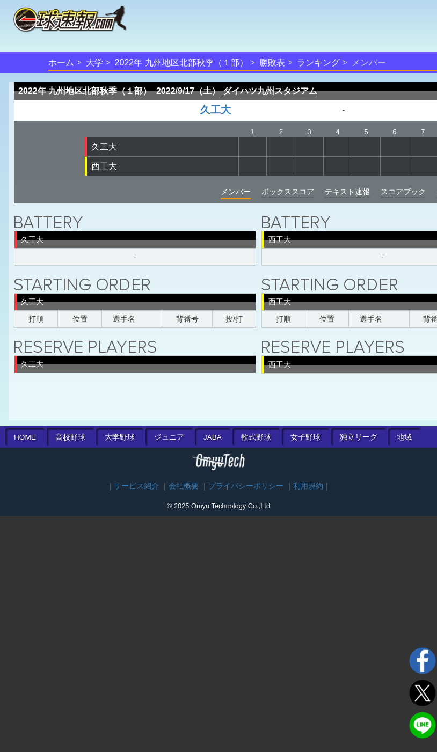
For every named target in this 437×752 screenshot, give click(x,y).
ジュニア (169, 437)
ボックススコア (287, 191)
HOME (25, 437)
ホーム (61, 62)
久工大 (215, 109)
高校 (70, 437)
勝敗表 (272, 62)
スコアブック (403, 191)
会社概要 (184, 486)
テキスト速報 (347, 191)
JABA (212, 437)
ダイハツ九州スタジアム (270, 91)
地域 (404, 437)
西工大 (104, 166)
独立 (358, 437)
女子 (305, 437)
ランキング (318, 62)
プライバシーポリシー (245, 486)
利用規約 (308, 486)
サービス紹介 (136, 486)
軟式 (256, 437)
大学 (94, 62)
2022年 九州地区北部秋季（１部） (181, 62)
